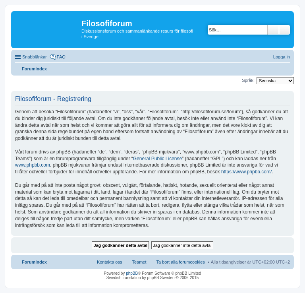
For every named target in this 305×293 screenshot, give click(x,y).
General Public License (157, 158)
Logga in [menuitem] (281, 56)
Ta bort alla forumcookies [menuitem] (180, 262)
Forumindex (34, 262)
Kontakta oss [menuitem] (109, 262)
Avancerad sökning (284, 30)
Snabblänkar (34, 56)
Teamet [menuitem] (139, 262)
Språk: (248, 80)
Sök (273, 30)
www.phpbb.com (32, 165)
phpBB (132, 273)
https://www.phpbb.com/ (246, 172)
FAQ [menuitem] (61, 56)
